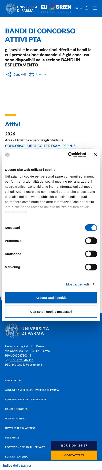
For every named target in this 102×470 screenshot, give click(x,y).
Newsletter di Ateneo (20, 428)
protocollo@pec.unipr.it (27, 364)
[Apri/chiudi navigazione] (95, 8)
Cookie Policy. (16, 212)
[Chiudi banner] (95, 154)
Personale (12, 438)
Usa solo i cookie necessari (51, 311)
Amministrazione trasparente (26, 399)
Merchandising (15, 419)
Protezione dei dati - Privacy (25, 447)
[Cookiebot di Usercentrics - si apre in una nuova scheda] (67, 155)
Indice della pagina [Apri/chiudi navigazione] (17, 465)
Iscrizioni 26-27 (74, 445)
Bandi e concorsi (16, 409)
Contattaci (74, 455)
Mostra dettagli (77, 284)
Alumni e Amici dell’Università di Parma (32, 390)
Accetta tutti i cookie (51, 297)
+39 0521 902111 (22, 360)
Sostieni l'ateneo (16, 457)
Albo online (13, 380)
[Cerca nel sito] (87, 8)
